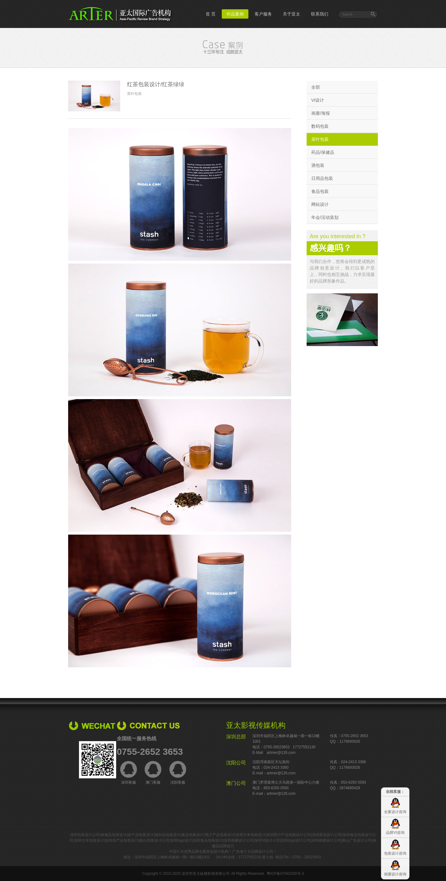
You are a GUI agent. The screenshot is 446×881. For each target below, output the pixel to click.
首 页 (211, 13)
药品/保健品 (322, 152)
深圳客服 (128, 773)
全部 (315, 87)
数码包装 (320, 126)
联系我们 (319, 13)
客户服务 (263, 13)
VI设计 (317, 100)
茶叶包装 (320, 139)
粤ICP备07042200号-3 (285, 873)
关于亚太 (291, 13)
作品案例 (235, 14)
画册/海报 (320, 113)
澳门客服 (153, 773)
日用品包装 (322, 178)
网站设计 (320, 204)
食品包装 (320, 191)
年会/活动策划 (325, 217)
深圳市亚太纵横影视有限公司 (205, 873)
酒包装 (317, 165)
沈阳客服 (177, 773)
